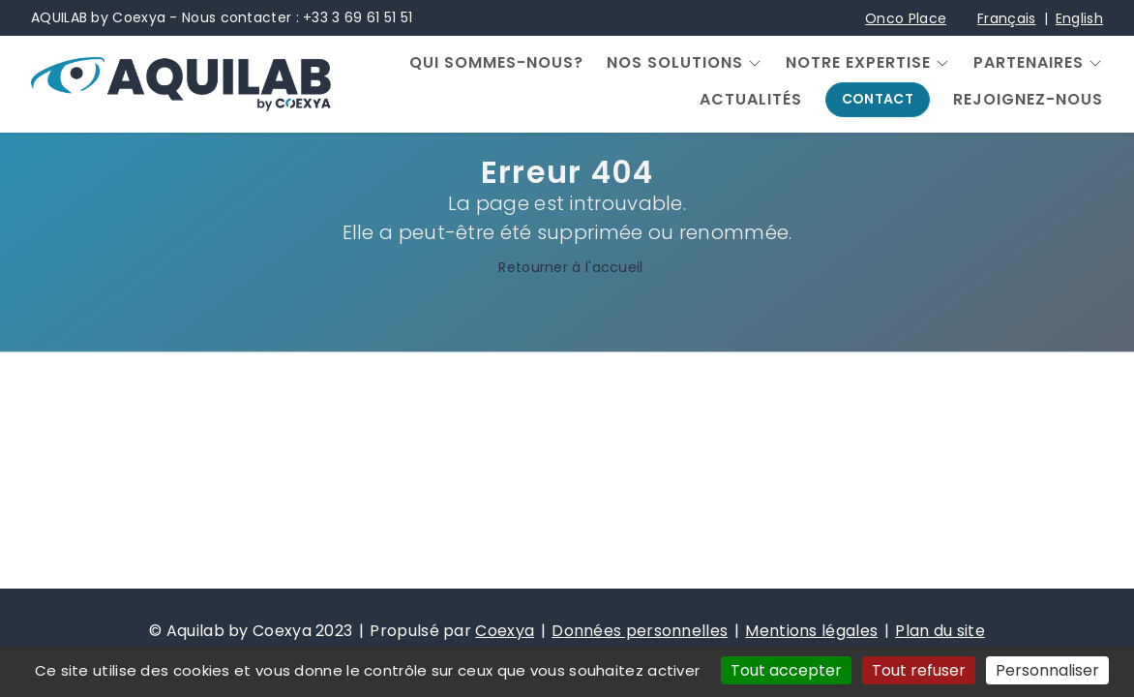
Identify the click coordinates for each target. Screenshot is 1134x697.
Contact (877, 98)
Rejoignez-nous (1028, 99)
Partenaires (1028, 63)
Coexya (504, 631)
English (1079, 18)
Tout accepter (786, 670)
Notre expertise (858, 63)
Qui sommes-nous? (496, 63)
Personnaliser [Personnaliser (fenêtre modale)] (1047, 670)
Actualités (751, 99)
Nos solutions (675, 63)
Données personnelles (640, 631)
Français (1006, 18)
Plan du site (940, 631)
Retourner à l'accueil (566, 268)
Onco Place (905, 18)
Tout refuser (919, 670)
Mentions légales (811, 631)
